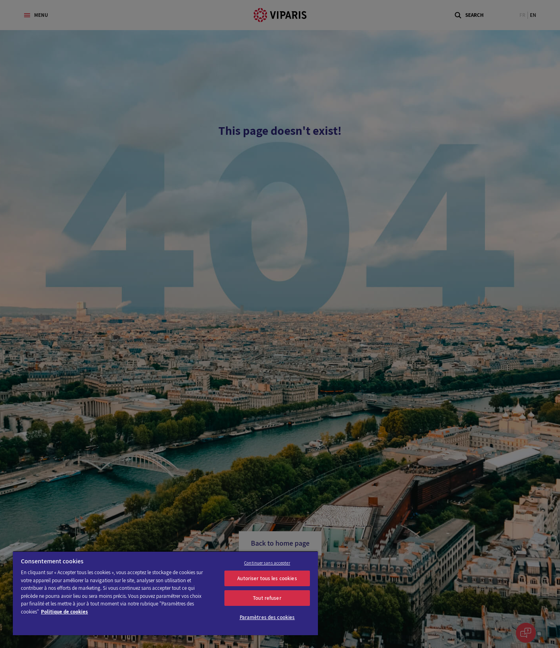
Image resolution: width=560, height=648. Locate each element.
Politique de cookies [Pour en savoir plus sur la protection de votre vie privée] (64, 611)
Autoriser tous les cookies (267, 578)
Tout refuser (267, 598)
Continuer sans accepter (267, 563)
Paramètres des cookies (267, 617)
